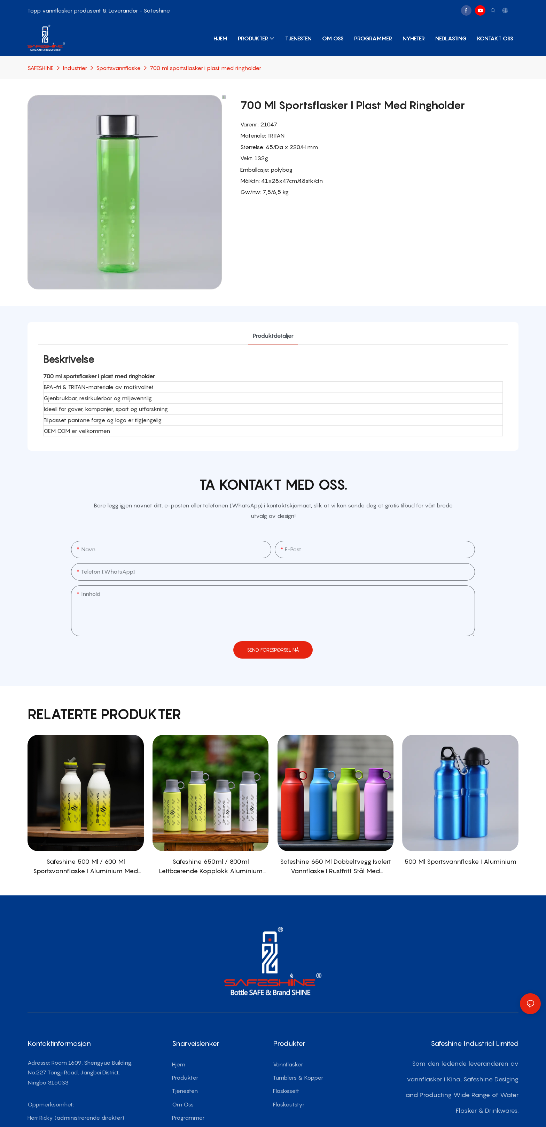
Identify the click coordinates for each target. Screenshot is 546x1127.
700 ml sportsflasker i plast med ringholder (205, 67)
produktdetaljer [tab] (273, 335)
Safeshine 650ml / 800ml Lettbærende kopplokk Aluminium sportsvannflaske (211, 867)
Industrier (75, 67)
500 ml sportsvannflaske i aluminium (460, 861)
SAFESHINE (41, 67)
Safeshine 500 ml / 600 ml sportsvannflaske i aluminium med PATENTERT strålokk (85, 867)
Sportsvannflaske (118, 67)
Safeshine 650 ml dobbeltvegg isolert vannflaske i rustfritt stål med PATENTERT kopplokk (335, 867)
